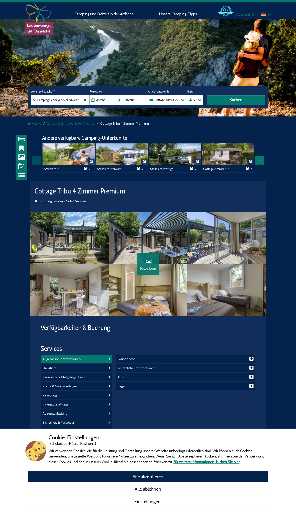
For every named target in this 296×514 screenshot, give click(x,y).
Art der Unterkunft (158, 91)
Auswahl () (246, 14)
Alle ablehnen (148, 489)
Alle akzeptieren (147, 476)
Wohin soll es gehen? (43, 91)
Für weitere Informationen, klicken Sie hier (206, 461)
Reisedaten (96, 91)
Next (259, 160)
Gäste (190, 91)
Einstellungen (148, 501)
